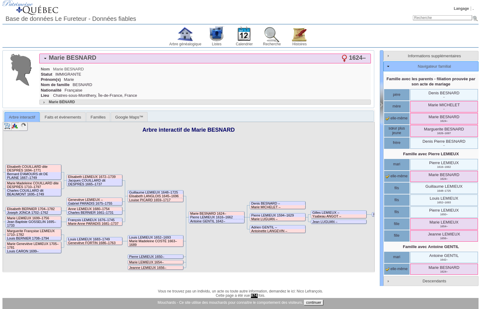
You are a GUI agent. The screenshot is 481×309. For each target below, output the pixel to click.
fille (396, 224)
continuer (313, 302)
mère (396, 106)
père (396, 94)
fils (396, 188)
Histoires (299, 44)
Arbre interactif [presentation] (22, 117)
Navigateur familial (434, 66)
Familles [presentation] (98, 117)
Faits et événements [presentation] (63, 117)
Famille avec (431, 154)
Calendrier (244, 44)
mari (396, 164)
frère (397, 143)
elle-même (396, 118)
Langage (461, 8)
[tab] (205, 58)
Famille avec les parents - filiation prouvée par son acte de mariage (431, 81)
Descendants (434, 281)
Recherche (272, 44)
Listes (216, 44)
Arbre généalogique (185, 44)
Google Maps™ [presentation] (129, 117)
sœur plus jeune (396, 130)
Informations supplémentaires (434, 56)
